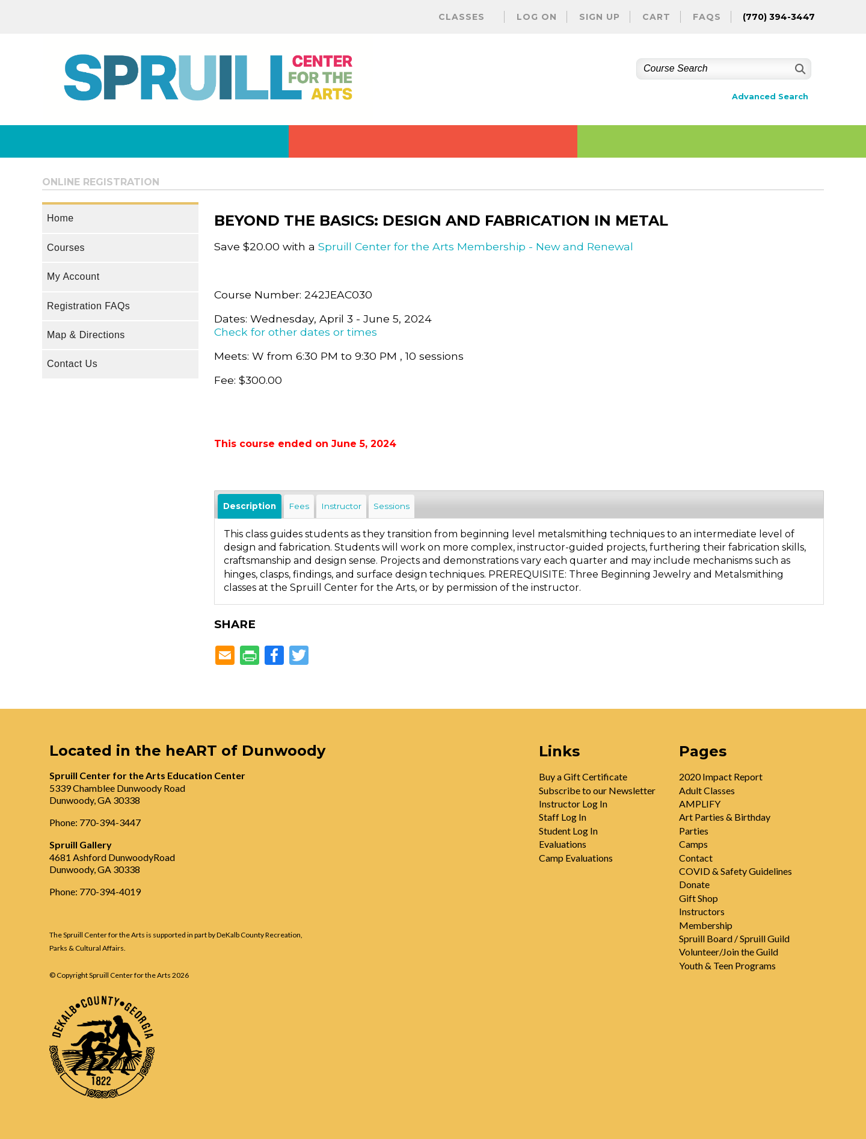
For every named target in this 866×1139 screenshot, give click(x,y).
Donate (694, 884)
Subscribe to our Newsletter (597, 790)
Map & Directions (86, 335)
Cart (656, 16)
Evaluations (562, 844)
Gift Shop (698, 898)
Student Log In (568, 830)
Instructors (702, 911)
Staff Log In (562, 817)
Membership (705, 925)
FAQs (707, 16)
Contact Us (72, 364)
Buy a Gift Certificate (583, 776)
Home (60, 218)
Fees (299, 506)
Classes (461, 16)
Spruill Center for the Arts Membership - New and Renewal (475, 246)
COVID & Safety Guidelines (735, 871)
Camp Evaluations (576, 857)
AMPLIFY (699, 803)
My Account (73, 276)
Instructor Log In (573, 803)
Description (249, 506)
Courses (66, 247)
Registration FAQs (88, 306)
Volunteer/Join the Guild (728, 951)
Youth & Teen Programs (727, 965)
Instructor (341, 506)
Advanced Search (770, 96)
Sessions (391, 506)
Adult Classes (707, 790)
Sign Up (599, 16)
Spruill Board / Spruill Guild (734, 938)
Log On (537, 16)
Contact (696, 857)
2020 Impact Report (721, 776)
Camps (693, 844)
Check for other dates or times (295, 332)
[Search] (798, 69)
